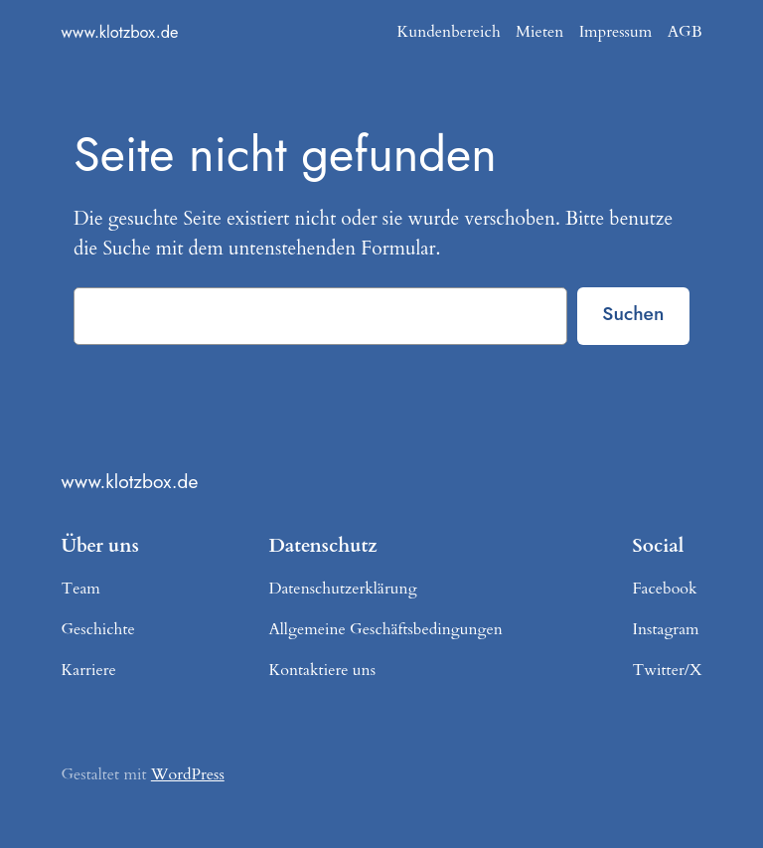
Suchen (633, 313)
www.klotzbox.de (119, 32)
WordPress (188, 774)
